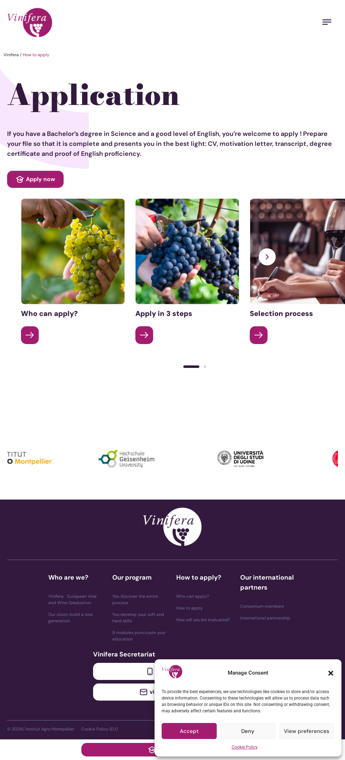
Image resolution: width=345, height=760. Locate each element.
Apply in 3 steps (163, 313)
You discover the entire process (135, 599)
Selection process (281, 313)
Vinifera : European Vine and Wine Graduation (72, 599)
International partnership (265, 618)
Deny (247, 731)
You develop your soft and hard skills (138, 618)
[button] (330, 673)
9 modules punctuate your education (139, 636)
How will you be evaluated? (203, 620)
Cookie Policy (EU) (99, 729)
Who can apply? (49, 313)
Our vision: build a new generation (70, 618)
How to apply (189, 608)
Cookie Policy (245, 747)
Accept (189, 731)
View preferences (306, 731)
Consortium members (262, 606)
